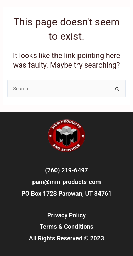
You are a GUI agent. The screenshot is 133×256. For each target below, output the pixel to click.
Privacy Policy (66, 215)
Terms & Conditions (66, 226)
